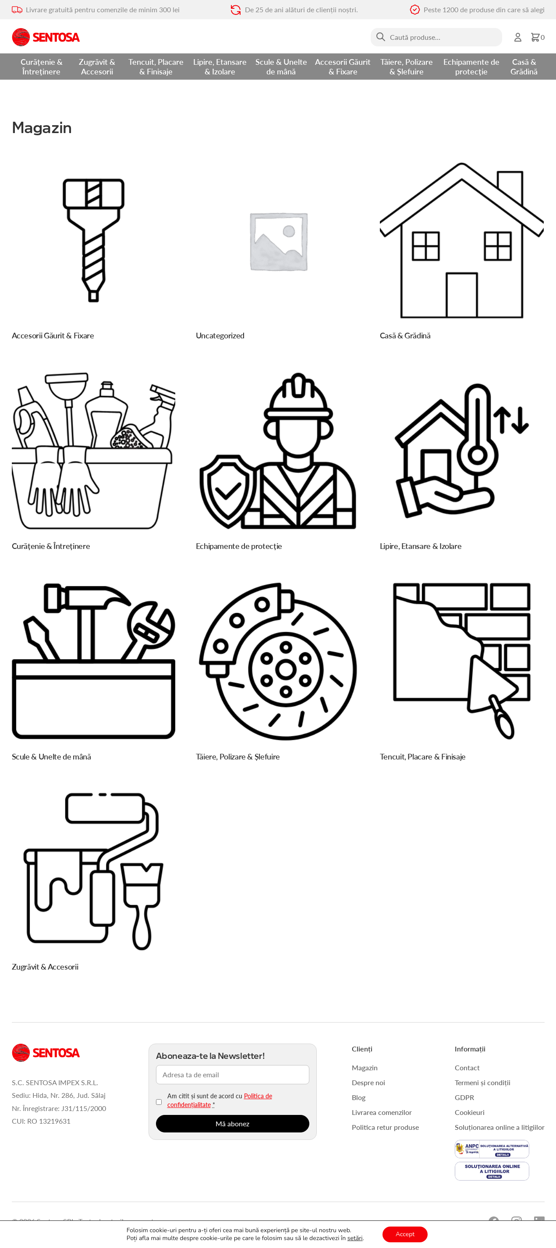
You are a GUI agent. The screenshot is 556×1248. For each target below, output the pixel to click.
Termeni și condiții (482, 1082)
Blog (358, 1097)
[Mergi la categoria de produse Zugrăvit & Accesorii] (94, 883)
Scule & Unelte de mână (281, 66)
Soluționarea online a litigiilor (500, 1127)
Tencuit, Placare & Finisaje (156, 66)
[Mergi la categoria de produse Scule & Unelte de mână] (94, 673)
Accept (405, 1234)
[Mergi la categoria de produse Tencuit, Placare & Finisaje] (462, 673)
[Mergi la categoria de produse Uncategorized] (278, 251)
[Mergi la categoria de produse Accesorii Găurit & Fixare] (94, 251)
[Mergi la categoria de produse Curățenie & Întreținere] (94, 462)
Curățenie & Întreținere (42, 66)
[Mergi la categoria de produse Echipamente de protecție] (278, 462)
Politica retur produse (385, 1127)
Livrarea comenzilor (382, 1112)
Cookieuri (470, 1112)
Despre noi (368, 1082)
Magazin (365, 1067)
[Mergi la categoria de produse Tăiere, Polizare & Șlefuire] (278, 673)
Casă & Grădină (524, 66)
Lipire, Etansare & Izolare (220, 66)
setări (355, 1238)
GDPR (464, 1097)
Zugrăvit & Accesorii (97, 66)
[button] (537, 37)
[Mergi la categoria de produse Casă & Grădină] (462, 251)
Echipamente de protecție (471, 66)
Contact (467, 1067)
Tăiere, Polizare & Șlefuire (406, 66)
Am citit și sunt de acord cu (219, 1100)
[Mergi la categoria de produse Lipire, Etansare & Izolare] (462, 462)
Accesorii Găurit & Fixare (343, 66)
